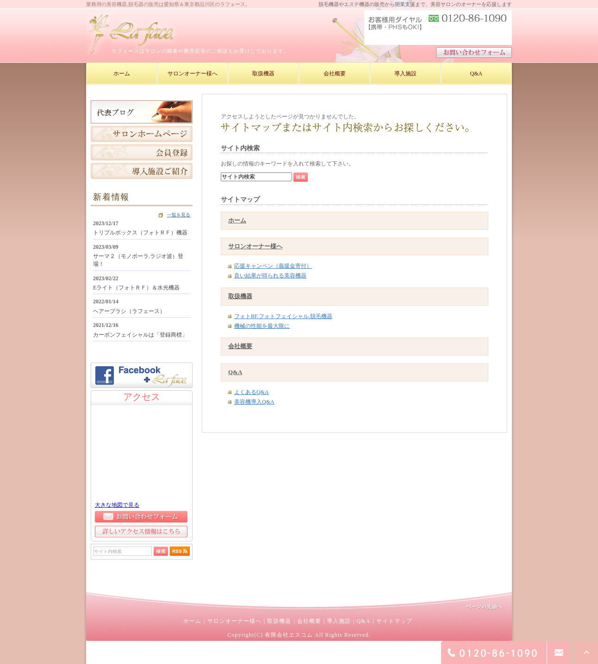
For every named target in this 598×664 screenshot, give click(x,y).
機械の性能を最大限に (262, 326)
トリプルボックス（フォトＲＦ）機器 (140, 232)
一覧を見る (178, 214)
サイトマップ (394, 621)
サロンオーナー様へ (255, 246)
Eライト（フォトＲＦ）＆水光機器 (136, 287)
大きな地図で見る (117, 505)
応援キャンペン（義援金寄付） (273, 266)
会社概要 (240, 346)
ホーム (237, 220)
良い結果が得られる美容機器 (270, 275)
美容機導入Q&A (254, 402)
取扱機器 (240, 296)
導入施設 (339, 621)
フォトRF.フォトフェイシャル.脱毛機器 (283, 316)
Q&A (235, 372)
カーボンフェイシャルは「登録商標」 (140, 335)
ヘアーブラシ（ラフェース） (129, 311)
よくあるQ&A (251, 392)
